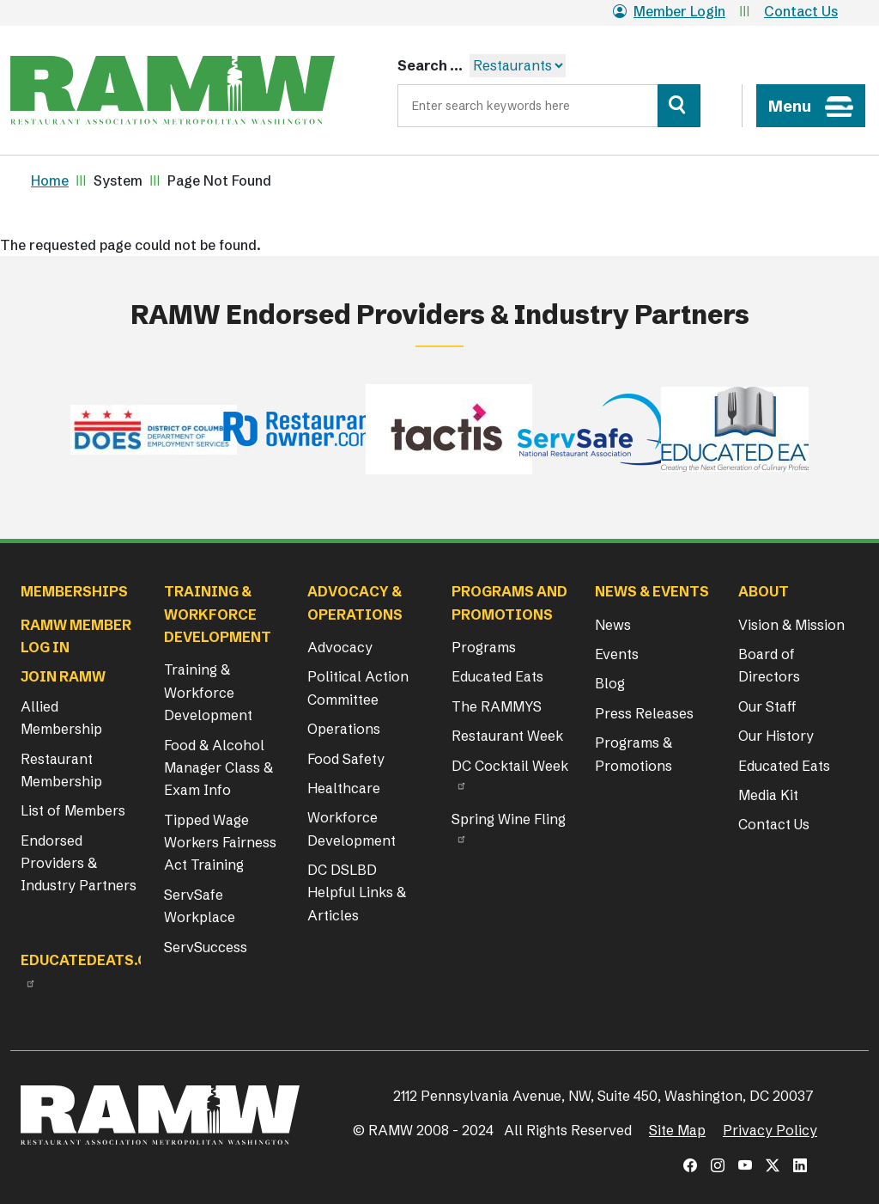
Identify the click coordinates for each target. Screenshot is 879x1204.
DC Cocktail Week (510, 765)
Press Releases (644, 713)
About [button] (763, 591)
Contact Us (801, 11)
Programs (484, 647)
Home (50, 180)
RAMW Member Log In (76, 636)
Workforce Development (351, 828)
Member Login (669, 11)
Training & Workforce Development (208, 692)
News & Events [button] (652, 591)
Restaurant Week (507, 735)
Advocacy (340, 647)
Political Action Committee (358, 687)
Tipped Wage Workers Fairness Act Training (220, 842)
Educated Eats (497, 676)
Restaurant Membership (61, 770)
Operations (343, 728)
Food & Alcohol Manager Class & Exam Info (218, 767)
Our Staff (767, 706)
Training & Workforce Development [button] (217, 614)
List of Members (73, 810)
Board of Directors (769, 665)
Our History (776, 735)
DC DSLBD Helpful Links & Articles (356, 892)
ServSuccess (205, 947)
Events (617, 654)
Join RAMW (63, 676)
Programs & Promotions (633, 753)
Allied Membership (61, 717)
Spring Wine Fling (509, 819)
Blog (610, 683)
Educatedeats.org (94, 960)
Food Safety (346, 758)
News (613, 624)
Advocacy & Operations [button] (355, 602)
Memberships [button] (74, 591)
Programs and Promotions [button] (509, 602)
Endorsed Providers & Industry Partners (78, 863)
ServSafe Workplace (199, 906)
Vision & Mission (791, 624)
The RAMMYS (497, 706)
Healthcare (343, 788)
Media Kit (768, 795)
